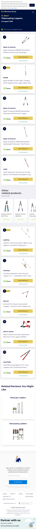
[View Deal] (6, 210)
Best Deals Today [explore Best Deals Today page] (8, 499)
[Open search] (33, 12)
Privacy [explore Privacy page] (12, 494)
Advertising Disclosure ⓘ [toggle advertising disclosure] (10, 503)
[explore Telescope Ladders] (18, 406)
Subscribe (18, 482)
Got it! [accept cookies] (32, 5)
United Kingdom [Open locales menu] (25, 503)
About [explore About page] (5, 494)
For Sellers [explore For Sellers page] (29, 496)
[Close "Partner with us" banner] (34, 519)
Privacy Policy (13, 8)
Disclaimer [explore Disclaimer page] (29, 494)
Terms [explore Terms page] (21, 494)
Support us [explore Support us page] (7, 496)
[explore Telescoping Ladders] (18, 432)
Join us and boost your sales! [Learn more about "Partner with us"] (10, 525)
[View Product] (18, 48)
